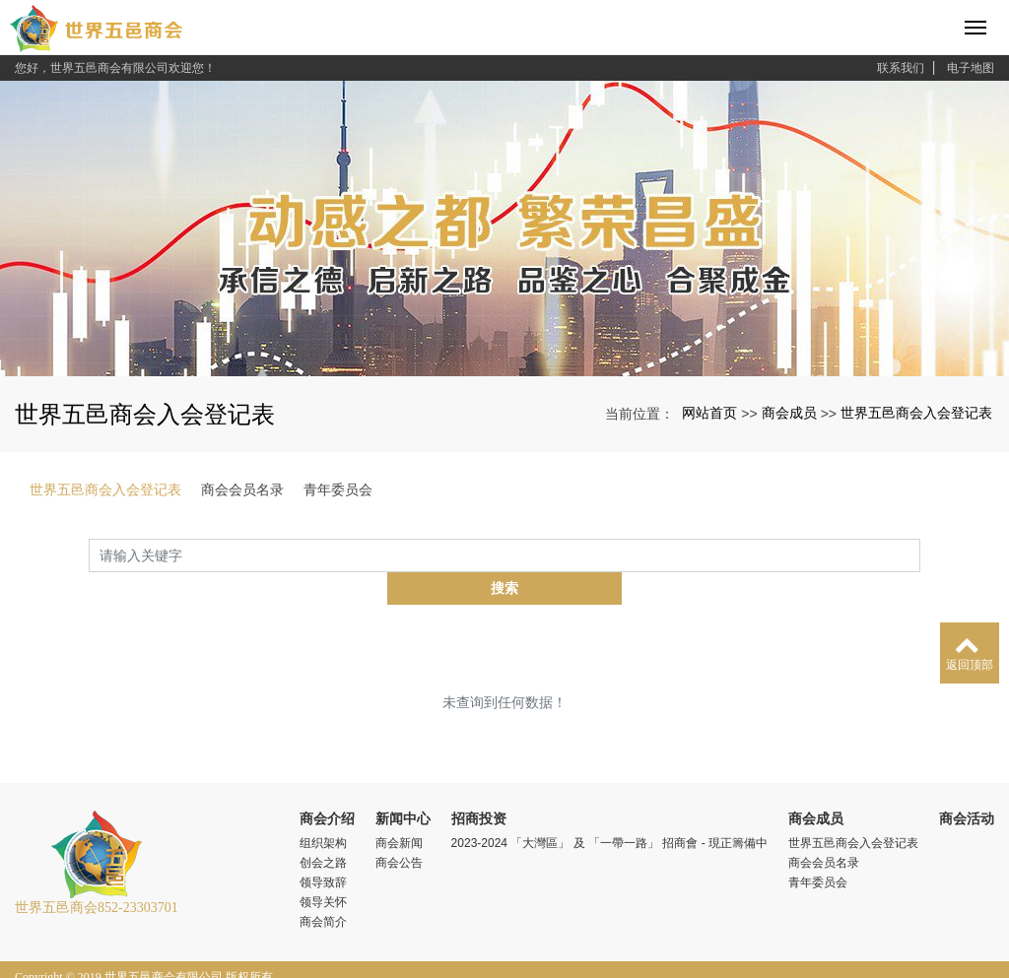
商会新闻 (399, 810)
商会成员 (789, 413)
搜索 (920, 555)
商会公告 (399, 830)
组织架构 (323, 810)
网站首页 (709, 413)
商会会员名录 (242, 489)
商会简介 (323, 889)
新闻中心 (403, 786)
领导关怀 (323, 870)
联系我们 (900, 68)
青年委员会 (337, 489)
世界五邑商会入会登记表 (916, 413)
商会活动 (966, 786)
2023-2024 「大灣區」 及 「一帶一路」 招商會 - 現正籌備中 (609, 810)
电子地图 (970, 68)
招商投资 (478, 786)
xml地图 (36, 962)
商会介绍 (327, 786)
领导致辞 (323, 850)
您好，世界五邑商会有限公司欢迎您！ (115, 68)
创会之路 (323, 830)
